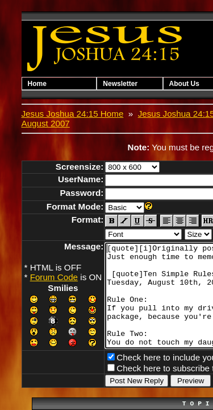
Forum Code (54, 267)
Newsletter (127, 84)
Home (37, 84)
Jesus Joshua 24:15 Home (73, 113)
